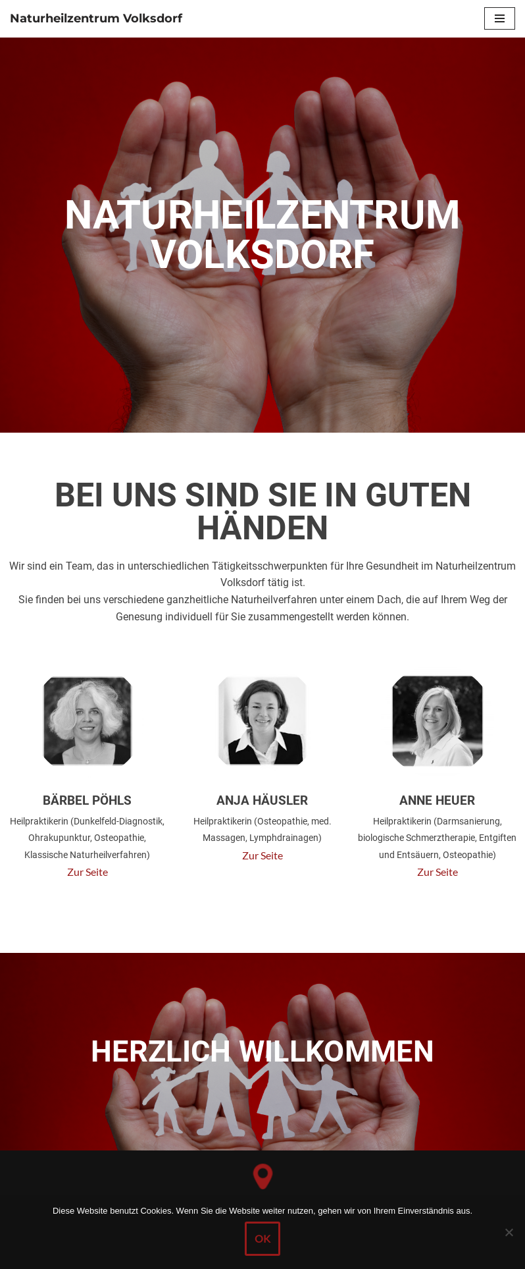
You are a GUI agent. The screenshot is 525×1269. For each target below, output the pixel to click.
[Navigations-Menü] (499, 18)
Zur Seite (87, 871)
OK (262, 1241)
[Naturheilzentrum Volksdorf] (96, 18)
